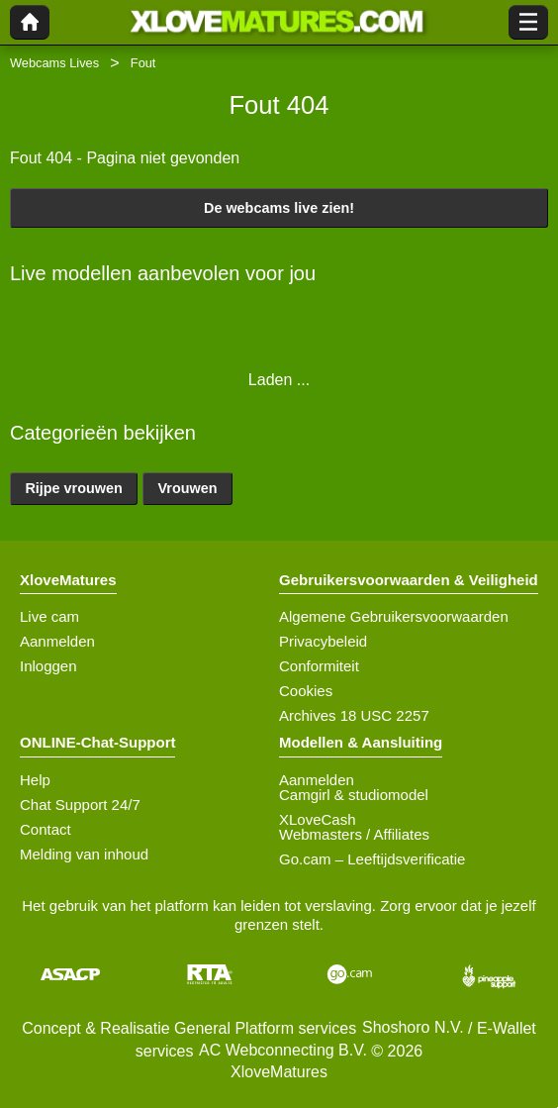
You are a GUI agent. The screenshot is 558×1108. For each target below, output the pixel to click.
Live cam (49, 616)
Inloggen (48, 665)
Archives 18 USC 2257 (354, 715)
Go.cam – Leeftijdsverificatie (372, 859)
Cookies (305, 690)
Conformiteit (319, 665)
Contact (45, 829)
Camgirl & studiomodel (353, 794)
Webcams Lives (54, 62)
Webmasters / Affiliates (354, 834)
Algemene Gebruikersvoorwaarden (394, 616)
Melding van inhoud (84, 854)
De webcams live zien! (279, 208)
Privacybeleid (323, 641)
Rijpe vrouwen (73, 488)
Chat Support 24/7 (80, 804)
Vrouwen (188, 488)
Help (35, 779)
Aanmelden (57, 641)
